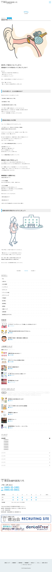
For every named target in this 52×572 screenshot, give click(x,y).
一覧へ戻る (26, 270)
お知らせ (4, 281)
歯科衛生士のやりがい (7, 314)
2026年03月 (6, 446)
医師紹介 (14, 562)
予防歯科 (4, 298)
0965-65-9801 (10, 489)
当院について (7, 562)
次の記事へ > (33, 270)
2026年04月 (6, 444)
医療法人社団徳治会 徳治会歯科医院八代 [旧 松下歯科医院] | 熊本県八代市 (9, 2)
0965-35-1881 (10, 487)
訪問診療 (4, 311)
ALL (3, 278)
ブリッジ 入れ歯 (5, 292)
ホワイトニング (5, 295)
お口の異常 (4, 284)
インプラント (5, 287)
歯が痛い (4, 300)
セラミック (4, 289)
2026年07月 (6, 439)
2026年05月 (6, 443)
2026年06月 (6, 441)
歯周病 (3, 306)
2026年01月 (6, 449)
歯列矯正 (4, 303)
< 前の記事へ (18, 270)
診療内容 (20, 562)
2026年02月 (6, 447)
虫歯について (5, 309)
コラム (38, 562)
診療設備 (26, 562)
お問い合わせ (45, 562)
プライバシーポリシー (27, 564)
